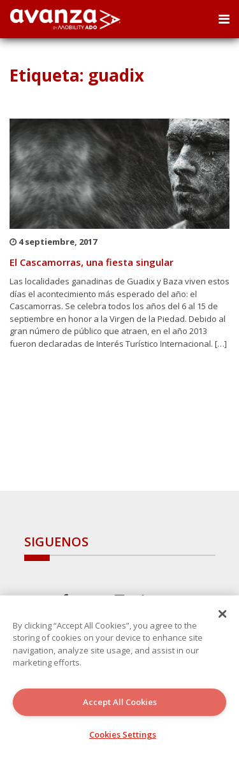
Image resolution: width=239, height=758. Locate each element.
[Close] (222, 614)
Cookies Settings (122, 734)
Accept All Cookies (120, 702)
